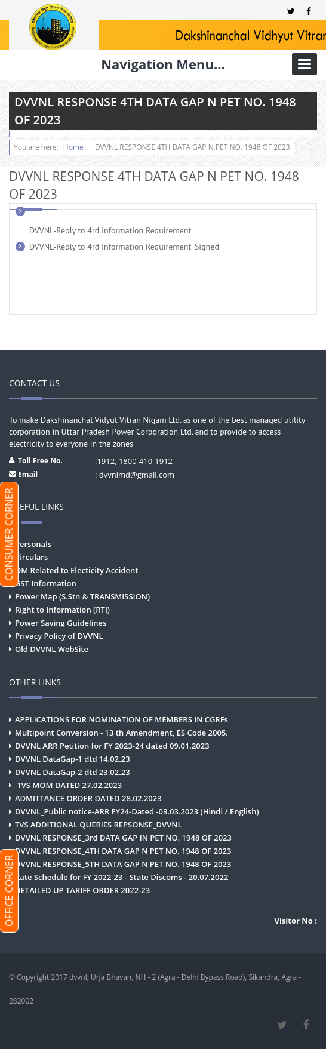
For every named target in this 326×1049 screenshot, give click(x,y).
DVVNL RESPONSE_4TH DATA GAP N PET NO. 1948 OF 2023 (123, 850)
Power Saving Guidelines (60, 622)
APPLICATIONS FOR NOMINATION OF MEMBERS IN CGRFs (121, 719)
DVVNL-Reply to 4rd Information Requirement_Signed (124, 246)
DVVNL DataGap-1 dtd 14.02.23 (72, 758)
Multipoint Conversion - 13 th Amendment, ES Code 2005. (121, 732)
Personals (33, 544)
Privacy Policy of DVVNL (59, 635)
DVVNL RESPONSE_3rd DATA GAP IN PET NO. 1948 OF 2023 (123, 837)
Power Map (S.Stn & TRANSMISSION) (82, 596)
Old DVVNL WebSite (51, 649)
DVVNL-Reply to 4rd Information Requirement (110, 230)
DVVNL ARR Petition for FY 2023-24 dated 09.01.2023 (112, 745)
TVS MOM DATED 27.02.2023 (68, 785)
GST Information (45, 583)
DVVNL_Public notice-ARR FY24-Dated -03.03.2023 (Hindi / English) (137, 811)
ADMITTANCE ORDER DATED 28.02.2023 (88, 798)
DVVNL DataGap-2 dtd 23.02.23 (72, 772)
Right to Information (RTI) (62, 609)
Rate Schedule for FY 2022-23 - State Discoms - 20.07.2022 (121, 877)
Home (73, 147)
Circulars (31, 557)
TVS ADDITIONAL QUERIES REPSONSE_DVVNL (98, 824)
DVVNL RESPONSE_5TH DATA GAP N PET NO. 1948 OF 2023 (123, 864)
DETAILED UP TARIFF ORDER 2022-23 (82, 890)
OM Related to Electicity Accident (76, 570)
